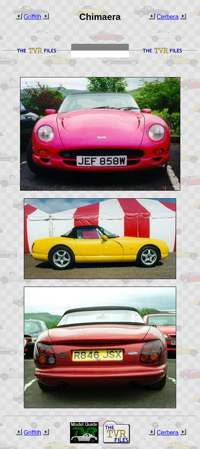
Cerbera (167, 17)
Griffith (32, 17)
